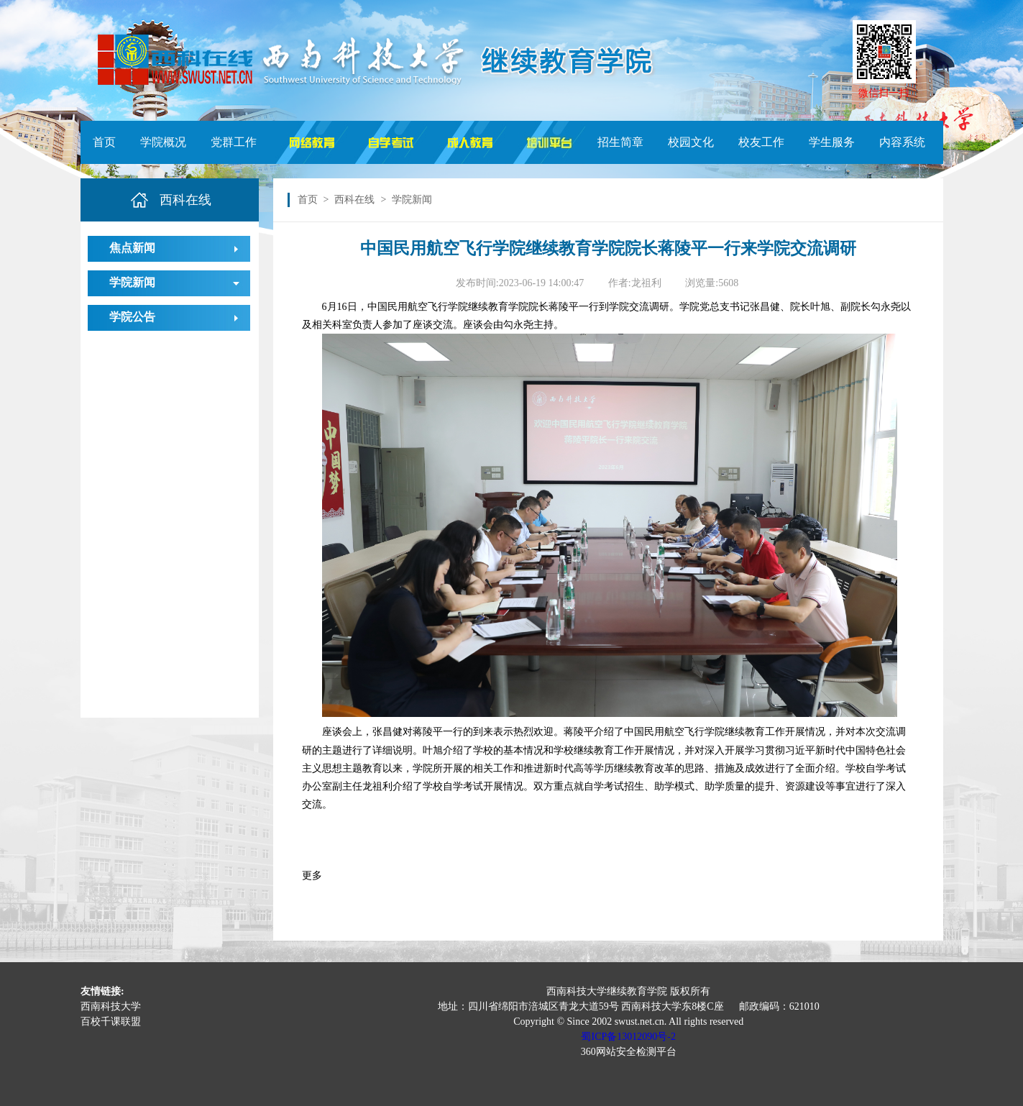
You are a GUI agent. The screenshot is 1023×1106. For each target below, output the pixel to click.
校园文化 (691, 142)
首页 (104, 142)
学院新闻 (132, 282)
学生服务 (832, 142)
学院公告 (132, 317)
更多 (312, 875)
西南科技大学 (111, 1006)
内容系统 (902, 142)
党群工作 (234, 142)
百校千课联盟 (111, 1021)
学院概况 (163, 142)
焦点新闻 (132, 248)
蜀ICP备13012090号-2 (628, 1036)
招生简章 (620, 142)
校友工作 (761, 142)
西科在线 (354, 199)
